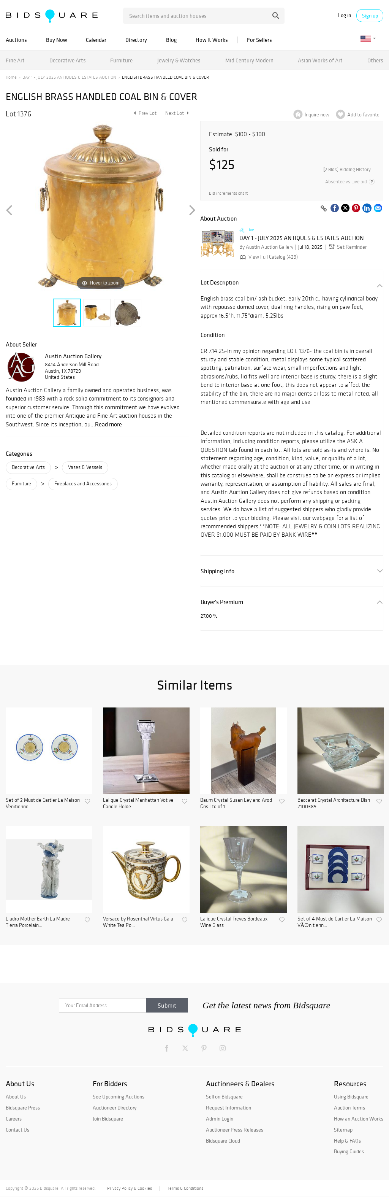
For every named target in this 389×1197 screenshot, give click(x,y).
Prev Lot (144, 113)
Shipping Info (217, 571)
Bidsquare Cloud (223, 1140)
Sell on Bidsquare (224, 1096)
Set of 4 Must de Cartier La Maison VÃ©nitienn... (334, 922)
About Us (16, 1096)
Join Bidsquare (108, 1118)
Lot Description (220, 282)
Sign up (370, 15)
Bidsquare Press (23, 1107)
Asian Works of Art (320, 60)
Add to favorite (363, 114)
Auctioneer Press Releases (234, 1129)
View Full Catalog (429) (268, 257)
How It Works (212, 39)
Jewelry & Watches (179, 60)
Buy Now (56, 39)
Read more (108, 424)
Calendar (96, 39)
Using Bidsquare (351, 1096)
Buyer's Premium (222, 602)
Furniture (121, 60)
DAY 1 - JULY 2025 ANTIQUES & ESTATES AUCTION (69, 77)
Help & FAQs (347, 1140)
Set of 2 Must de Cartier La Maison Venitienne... (43, 803)
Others (375, 60)
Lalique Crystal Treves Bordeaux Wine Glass (233, 922)
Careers (14, 1118)
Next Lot (177, 113)
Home (11, 77)
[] (347, 169)
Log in (344, 15)
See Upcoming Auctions (118, 1096)
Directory (136, 39)
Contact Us (17, 1129)
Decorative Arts (67, 60)
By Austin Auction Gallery (266, 247)
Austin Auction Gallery (73, 356)
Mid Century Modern (249, 60)
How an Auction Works (358, 1118)
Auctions (16, 39)
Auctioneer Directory (114, 1107)
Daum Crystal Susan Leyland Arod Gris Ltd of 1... (236, 803)
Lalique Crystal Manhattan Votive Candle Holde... (138, 803)
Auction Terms (349, 1107)
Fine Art (15, 60)
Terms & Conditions (185, 1188)
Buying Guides (349, 1151)
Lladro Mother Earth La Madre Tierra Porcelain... (38, 922)
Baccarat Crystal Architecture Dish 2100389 (333, 803)
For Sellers (259, 39)
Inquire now (317, 114)
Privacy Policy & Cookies (129, 1188)
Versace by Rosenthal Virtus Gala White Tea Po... (138, 922)
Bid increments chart (228, 193)
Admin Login (219, 1118)
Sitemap (343, 1129)
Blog (171, 39)
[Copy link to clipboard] (323, 208)
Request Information (228, 1107)
